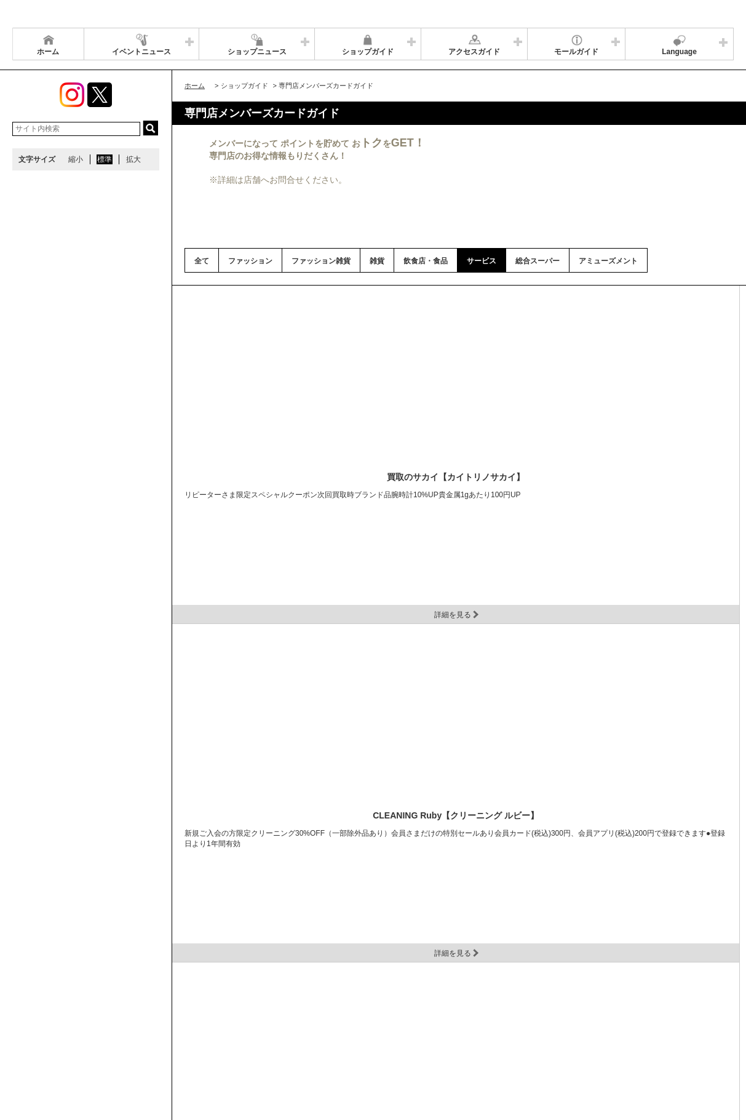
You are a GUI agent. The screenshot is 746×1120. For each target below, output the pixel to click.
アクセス (133, 1019)
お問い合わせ (620, 1019)
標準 (104, 159)
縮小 (75, 159)
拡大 (133, 159)
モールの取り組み (207, 1034)
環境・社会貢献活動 (131, 1034)
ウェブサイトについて (198, 1019)
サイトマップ (41, 1019)
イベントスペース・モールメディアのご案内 (511, 1019)
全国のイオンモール (52, 1034)
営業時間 (91, 1019)
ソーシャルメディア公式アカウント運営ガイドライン (336, 1019)
